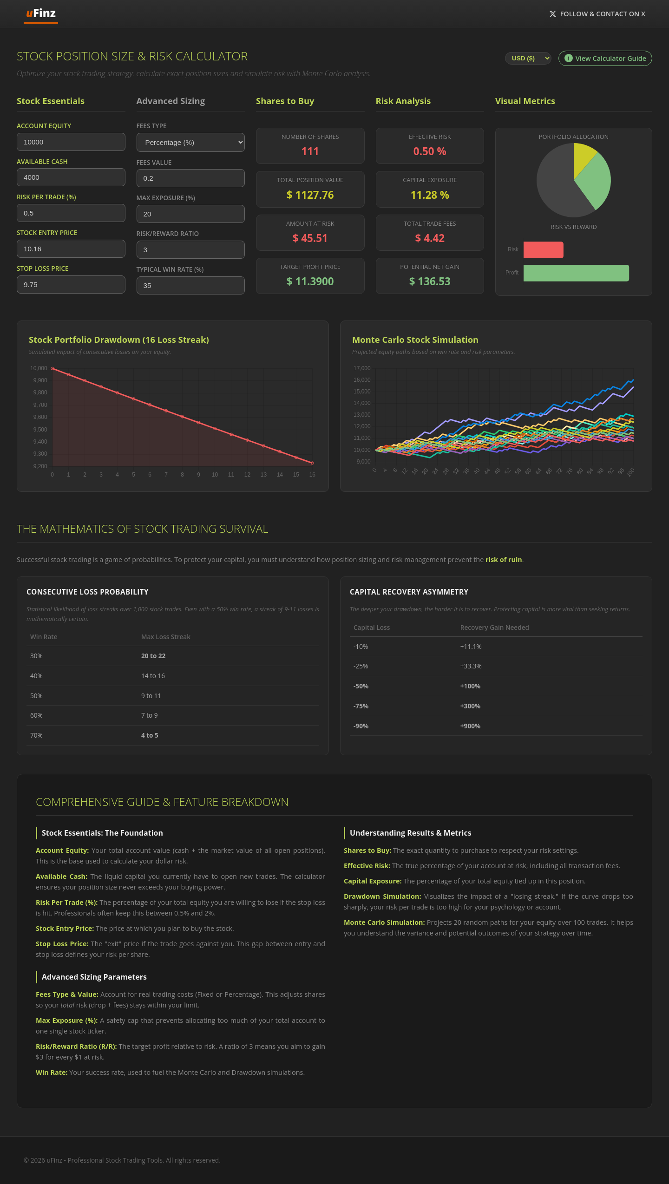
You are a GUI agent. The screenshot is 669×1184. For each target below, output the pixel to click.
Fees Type (152, 125)
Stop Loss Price (43, 268)
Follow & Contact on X (597, 13)
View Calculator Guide (605, 58)
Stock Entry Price (47, 232)
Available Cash (42, 161)
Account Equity (44, 125)
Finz (41, 12)
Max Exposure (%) (166, 197)
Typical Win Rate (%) (170, 269)
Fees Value (154, 162)
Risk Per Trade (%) (46, 196)
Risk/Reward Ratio (168, 233)
